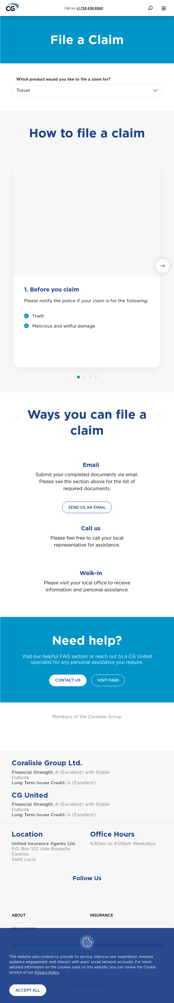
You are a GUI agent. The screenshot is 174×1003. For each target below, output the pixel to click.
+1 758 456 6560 (89, 8)
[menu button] (163, 8)
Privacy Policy (47, 972)
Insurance (101, 915)
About (19, 915)
